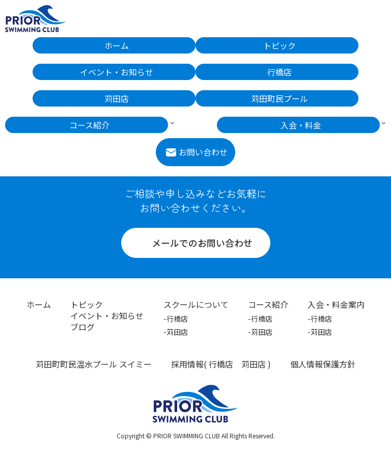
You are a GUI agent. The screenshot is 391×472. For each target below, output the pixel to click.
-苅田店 (175, 332)
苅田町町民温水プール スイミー (94, 364)
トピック (86, 304)
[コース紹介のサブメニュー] (172, 122)
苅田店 (253, 364)
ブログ (82, 327)
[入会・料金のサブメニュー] (383, 122)
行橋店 (221, 364)
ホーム (38, 304)
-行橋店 (175, 318)
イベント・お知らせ (107, 315)
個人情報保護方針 (322, 364)
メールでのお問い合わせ (202, 242)
